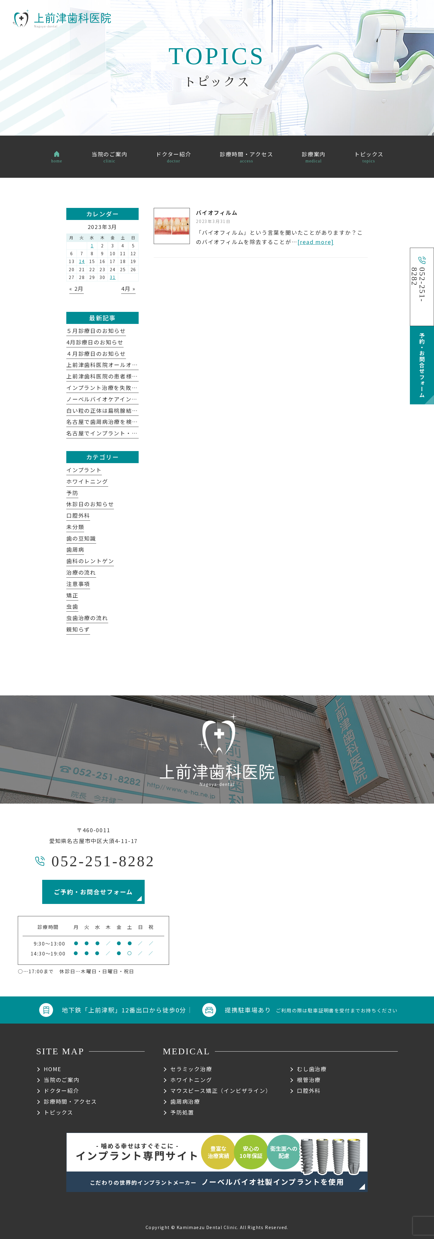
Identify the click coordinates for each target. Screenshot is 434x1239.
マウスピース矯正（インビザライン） (221, 1090)
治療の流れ (81, 572)
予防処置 (182, 1112)
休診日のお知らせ (90, 504)
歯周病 (75, 549)
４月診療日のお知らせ (96, 353)
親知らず (78, 629)
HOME (52, 1069)
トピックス (58, 1112)
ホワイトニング (87, 481)
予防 (72, 493)
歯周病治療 (185, 1101)
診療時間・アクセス (70, 1101)
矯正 (72, 595)
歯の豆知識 (81, 538)
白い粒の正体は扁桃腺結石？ (105, 410)
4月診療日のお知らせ (95, 342)
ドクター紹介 (61, 1090)
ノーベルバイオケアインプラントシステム (125, 399)
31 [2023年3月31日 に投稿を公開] (113, 277)
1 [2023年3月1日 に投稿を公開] (92, 246)
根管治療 (309, 1080)
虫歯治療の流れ (87, 618)
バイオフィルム (217, 212)
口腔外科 (78, 515)
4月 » (128, 288)
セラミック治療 (191, 1069)
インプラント (84, 470)
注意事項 (78, 584)
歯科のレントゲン (90, 561)
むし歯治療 (312, 1069)
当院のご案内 (62, 1080)
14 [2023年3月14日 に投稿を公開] (82, 261)
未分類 (75, 527)
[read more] (315, 242)
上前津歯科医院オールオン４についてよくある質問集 (137, 365)
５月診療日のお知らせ (96, 330)
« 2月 (76, 288)
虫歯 (72, 606)
